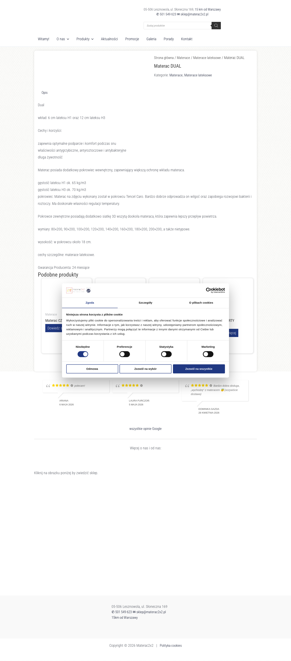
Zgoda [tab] (90, 302)
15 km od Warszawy (208, 9)
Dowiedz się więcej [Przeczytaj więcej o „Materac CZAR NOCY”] (60, 328)
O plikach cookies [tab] (201, 302)
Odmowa (92, 369)
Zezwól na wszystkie (198, 369)
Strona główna (164, 57)
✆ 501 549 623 (166, 14)
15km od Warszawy (126, 617)
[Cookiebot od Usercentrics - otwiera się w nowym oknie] (208, 290)
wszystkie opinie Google (145, 429)
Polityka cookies (170, 646)
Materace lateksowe (209, 57)
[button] (67, 39)
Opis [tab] (45, 92)
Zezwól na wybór (145, 369)
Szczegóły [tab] (145, 302)
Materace (185, 57)
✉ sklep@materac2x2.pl (192, 14)
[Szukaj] (216, 25)
